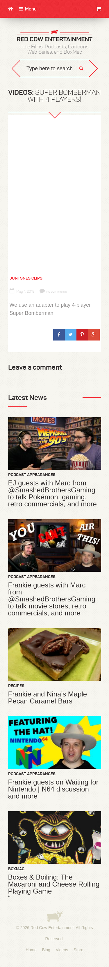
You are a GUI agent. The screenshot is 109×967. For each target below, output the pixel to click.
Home (31, 949)
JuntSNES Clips (26, 278)
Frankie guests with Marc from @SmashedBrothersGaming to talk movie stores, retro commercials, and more (52, 599)
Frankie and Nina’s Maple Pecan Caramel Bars (47, 698)
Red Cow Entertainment (52, 927)
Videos (62, 949)
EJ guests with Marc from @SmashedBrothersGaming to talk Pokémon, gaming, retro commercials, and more (52, 494)
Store (78, 949)
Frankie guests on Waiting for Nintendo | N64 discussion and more (53, 789)
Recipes (16, 686)
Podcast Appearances (32, 475)
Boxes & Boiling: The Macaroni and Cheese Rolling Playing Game (54, 884)
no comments (53, 291)
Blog (46, 949)
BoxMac (16, 869)
